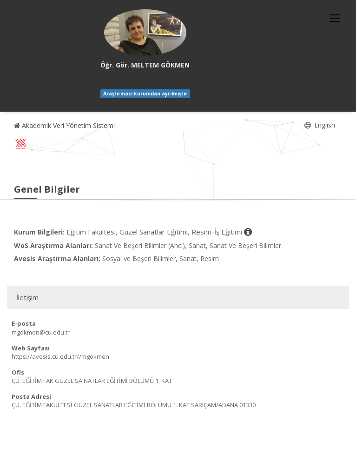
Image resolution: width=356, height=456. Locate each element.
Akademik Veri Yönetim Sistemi (64, 125)
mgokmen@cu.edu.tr (41, 332)
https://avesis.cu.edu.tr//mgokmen (60, 356)
